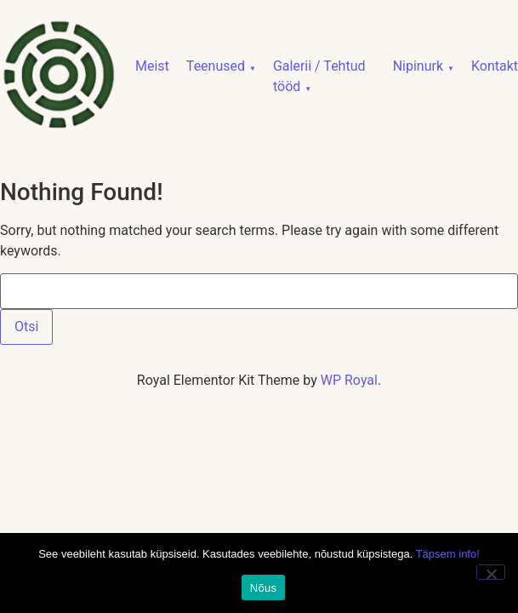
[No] (490, 572)
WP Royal (349, 380)
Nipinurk (418, 66)
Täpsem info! (448, 553)
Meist (152, 66)
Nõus (263, 587)
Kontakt (494, 66)
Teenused (215, 66)
